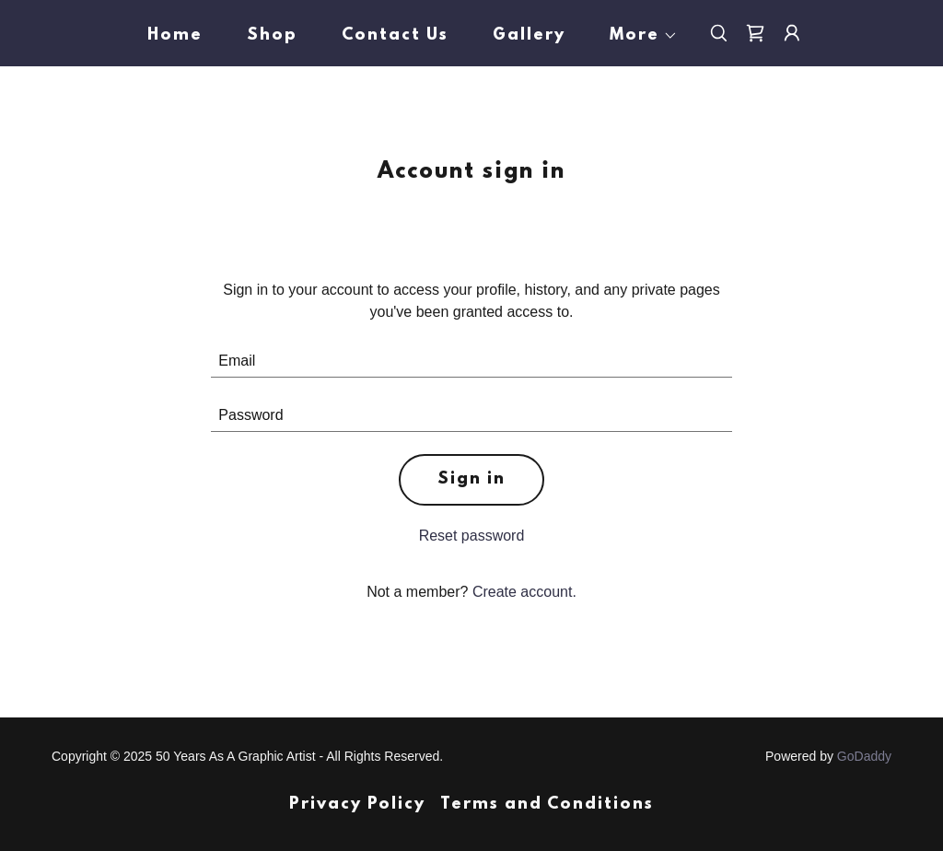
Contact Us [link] (395, 36)
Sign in (471, 480)
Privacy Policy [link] (357, 805)
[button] (636, 36)
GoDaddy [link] (864, 756)
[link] (755, 33)
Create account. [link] (524, 592)
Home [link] (175, 36)
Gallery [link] (529, 36)
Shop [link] (272, 36)
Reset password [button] (472, 535)
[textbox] (471, 361)
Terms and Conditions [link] (547, 805)
